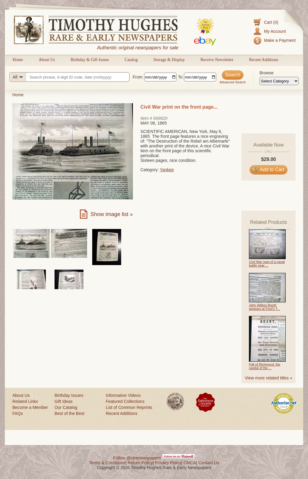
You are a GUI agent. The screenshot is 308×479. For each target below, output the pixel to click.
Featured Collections (125, 401)
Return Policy (140, 462)
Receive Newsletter (216, 59)
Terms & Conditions (107, 462)
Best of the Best (69, 413)
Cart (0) (271, 22)
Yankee (167, 169)
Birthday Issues (69, 395)
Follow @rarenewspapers (137, 458)
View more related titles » (268, 377)
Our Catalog (66, 407)
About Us (47, 59)
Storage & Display (169, 59)
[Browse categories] (279, 81)
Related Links (25, 401)
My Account (275, 31)
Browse (266, 72)
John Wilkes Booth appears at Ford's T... (264, 307)
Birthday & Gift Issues (90, 59)
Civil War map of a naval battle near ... (267, 263)
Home (18, 59)
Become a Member (30, 407)
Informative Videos (123, 395)
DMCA (190, 462)
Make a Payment (280, 40)
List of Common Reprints (129, 407)
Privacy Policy (168, 462)
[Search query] (69, 77)
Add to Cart (268, 169)
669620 (160, 118)
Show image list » (111, 214)
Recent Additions (263, 59)
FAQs (17, 413)
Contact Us (208, 462)
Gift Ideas (64, 401)
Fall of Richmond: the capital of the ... (264, 366)
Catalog (131, 59)
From (138, 77)
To (180, 77)
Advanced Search (232, 82)
